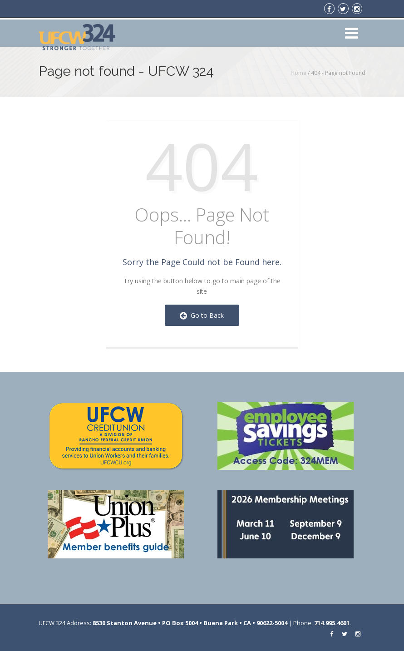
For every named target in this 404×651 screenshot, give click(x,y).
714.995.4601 (332, 623)
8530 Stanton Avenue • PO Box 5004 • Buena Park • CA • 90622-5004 (190, 623)
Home (298, 73)
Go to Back (202, 315)
